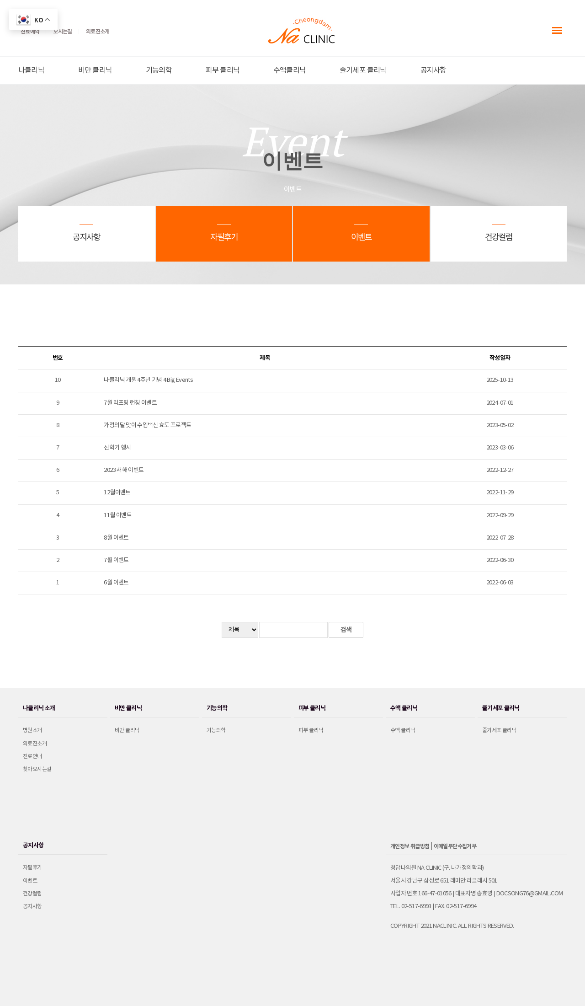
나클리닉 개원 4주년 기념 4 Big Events (148, 380)
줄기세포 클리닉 (363, 70)
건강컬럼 (32, 894)
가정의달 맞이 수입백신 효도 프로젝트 (147, 425)
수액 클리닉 (402, 730)
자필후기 (32, 868)
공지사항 (433, 70)
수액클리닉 (289, 70)
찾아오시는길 (37, 769)
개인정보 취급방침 (410, 846)
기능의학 (159, 70)
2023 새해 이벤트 (124, 470)
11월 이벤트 (117, 515)
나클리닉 (31, 70)
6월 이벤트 (116, 582)
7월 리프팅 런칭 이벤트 (130, 403)
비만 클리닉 (95, 70)
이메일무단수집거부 (455, 846)
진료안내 (32, 757)
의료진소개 (35, 744)
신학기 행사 (117, 447)
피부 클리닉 (222, 70)
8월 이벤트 (116, 538)
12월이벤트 (117, 492)
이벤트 (30, 881)
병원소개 (32, 730)
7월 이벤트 (116, 560)
